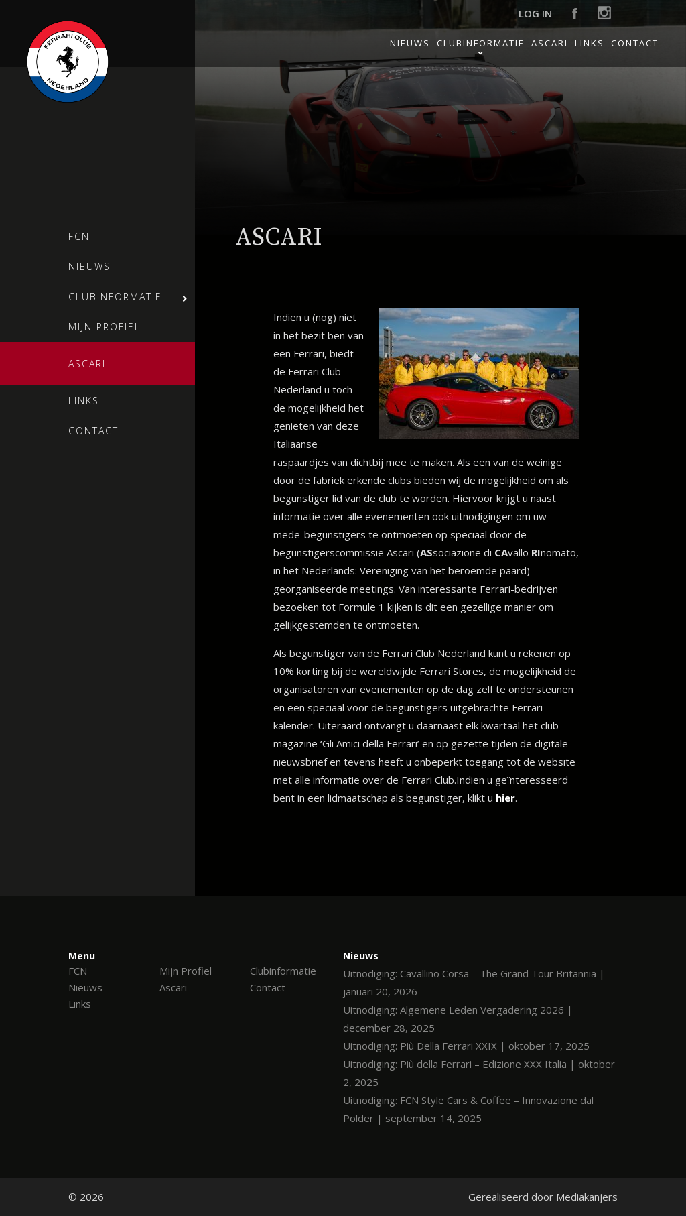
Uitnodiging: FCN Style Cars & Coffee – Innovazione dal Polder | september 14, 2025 (468, 1109)
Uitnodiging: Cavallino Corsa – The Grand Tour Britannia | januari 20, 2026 (474, 982)
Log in (535, 13)
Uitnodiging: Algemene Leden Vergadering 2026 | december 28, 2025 (458, 1018)
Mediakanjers (587, 1196)
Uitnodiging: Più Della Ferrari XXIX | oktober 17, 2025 (466, 1045)
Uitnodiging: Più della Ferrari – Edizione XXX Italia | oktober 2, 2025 (479, 1073)
